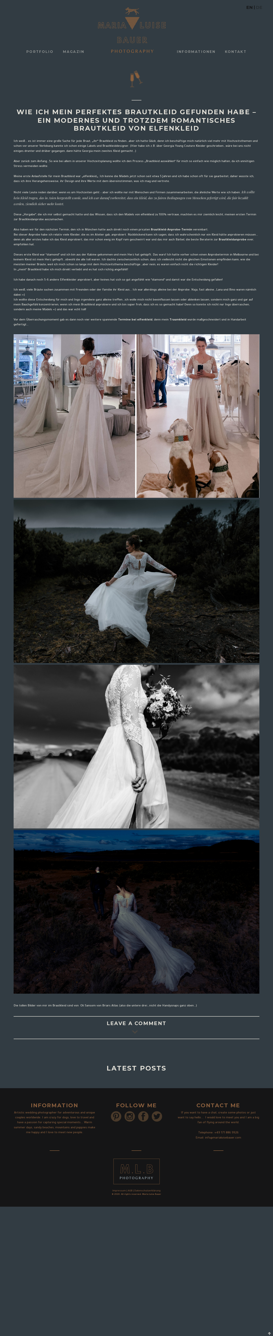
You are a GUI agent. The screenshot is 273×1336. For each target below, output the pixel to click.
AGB (130, 1191)
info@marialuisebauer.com (223, 1138)
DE (259, 7)
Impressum (119, 1191)
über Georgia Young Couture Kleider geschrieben (189, 146)
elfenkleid (90, 176)
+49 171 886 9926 (226, 1133)
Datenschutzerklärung (147, 1191)
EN (249, 7)
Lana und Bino (225, 290)
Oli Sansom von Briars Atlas (99, 1006)
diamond (53, 255)
